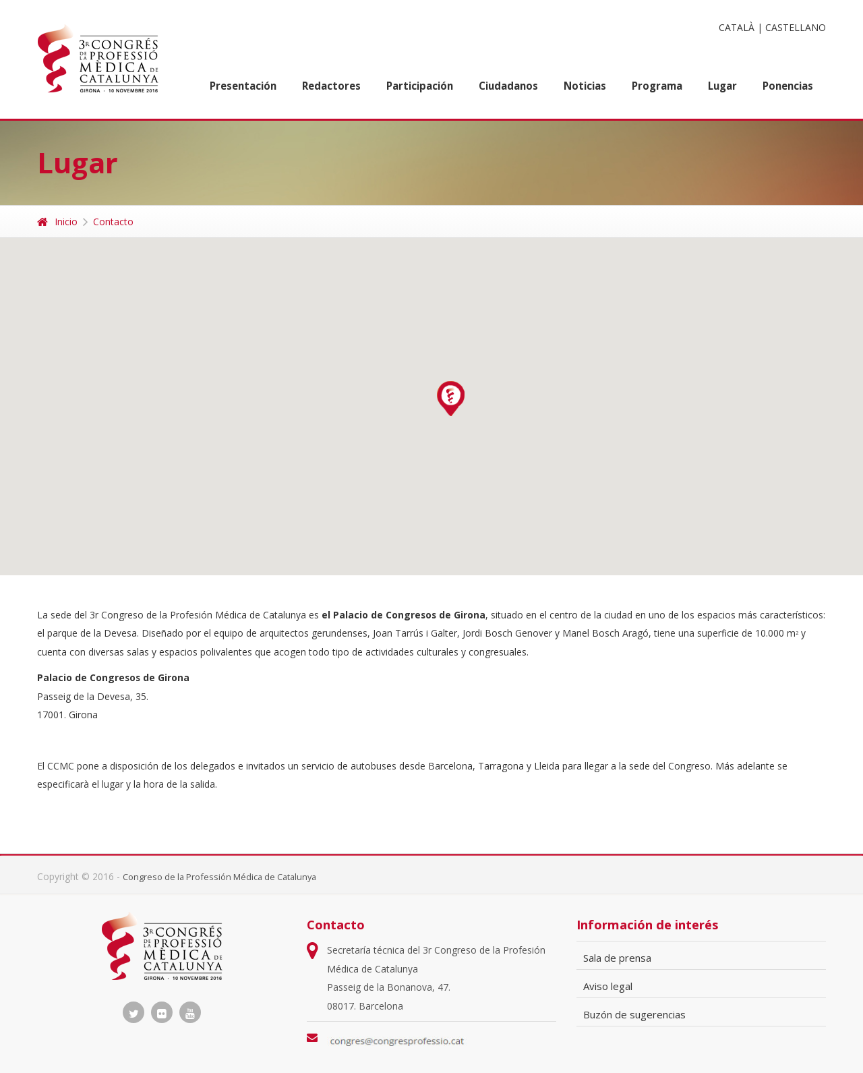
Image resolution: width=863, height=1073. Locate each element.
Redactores (331, 85)
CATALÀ (736, 27)
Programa (657, 85)
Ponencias (788, 85)
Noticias (585, 85)
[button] (451, 398)
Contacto (113, 221)
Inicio (57, 221)
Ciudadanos (508, 85)
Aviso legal (607, 986)
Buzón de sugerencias (634, 1014)
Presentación (243, 85)
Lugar (722, 85)
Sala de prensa (617, 957)
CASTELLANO (795, 27)
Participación (419, 85)
